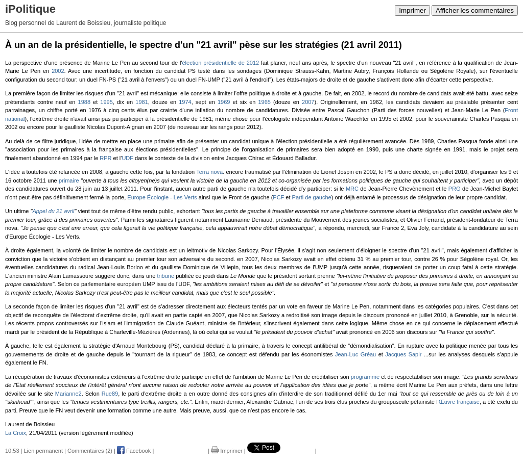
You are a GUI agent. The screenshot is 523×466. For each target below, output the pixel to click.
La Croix (15, 433)
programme (365, 377)
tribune (165, 276)
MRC (352, 189)
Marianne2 (68, 394)
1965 (264, 102)
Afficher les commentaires (475, 10)
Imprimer (412, 10)
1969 (224, 102)
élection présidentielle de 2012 (220, 63)
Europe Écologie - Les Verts (162, 197)
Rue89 (110, 394)
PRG (454, 189)
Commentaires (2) (89, 451)
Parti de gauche (311, 197)
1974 (185, 102)
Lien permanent (43, 451)
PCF (278, 197)
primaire (69, 180)
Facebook (134, 451)
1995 (106, 102)
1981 (141, 102)
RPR (105, 158)
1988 (84, 102)
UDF (127, 158)
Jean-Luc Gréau (355, 354)
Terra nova (209, 172)
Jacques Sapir (403, 354)
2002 (58, 71)
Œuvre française (459, 402)
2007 (308, 102)
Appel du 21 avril (53, 211)
